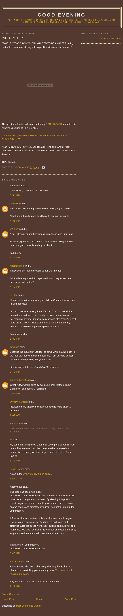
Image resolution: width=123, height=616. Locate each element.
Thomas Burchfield (19, 380)
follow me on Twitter (110, 38)
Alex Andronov (17, 561)
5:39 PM (15, 338)
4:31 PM (15, 220)
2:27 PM (15, 586)
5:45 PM (15, 371)
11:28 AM (16, 431)
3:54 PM (15, 195)
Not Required (17, 265)
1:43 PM (15, 460)
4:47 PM (15, 286)
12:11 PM (16, 478)
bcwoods (14, 347)
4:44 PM (15, 257)
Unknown (15, 203)
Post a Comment (10, 594)
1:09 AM (15, 415)
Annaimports (16, 423)
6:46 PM (15, 553)
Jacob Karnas (17, 469)
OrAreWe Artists (18, 401)
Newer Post (8, 599)
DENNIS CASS (54, 124)
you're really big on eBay (37, 474)
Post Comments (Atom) (28, 605)
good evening (62, 15)
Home (39, 599)
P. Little (14, 295)
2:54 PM (15, 393)
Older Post (70, 599)
